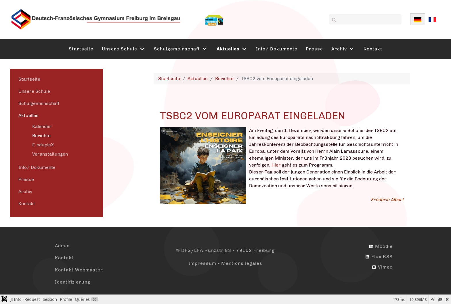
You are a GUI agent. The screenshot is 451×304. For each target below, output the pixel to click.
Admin (62, 245)
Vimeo (382, 267)
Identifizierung (72, 282)
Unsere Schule (34, 91)
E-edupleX (43, 145)
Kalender (41, 126)
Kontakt (26, 203)
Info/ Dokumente (37, 167)
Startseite (29, 79)
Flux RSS (379, 256)
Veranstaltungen (50, 154)
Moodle (381, 246)
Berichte (41, 135)
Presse (26, 179)
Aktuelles (28, 115)
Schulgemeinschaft (39, 103)
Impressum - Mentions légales (225, 263)
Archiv (25, 191)
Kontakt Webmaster (79, 270)
